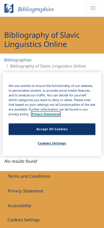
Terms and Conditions (29, 176)
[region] (51, 114)
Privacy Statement (25, 191)
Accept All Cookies (52, 129)
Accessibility (19, 205)
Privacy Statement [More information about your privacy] (46, 114)
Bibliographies (18, 59)
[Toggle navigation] (93, 8)
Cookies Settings (23, 219)
